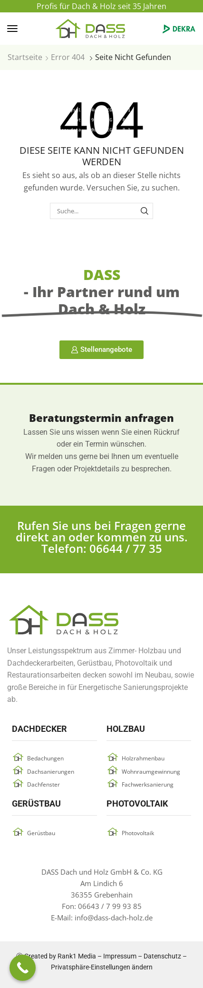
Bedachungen (45, 758)
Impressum (119, 956)
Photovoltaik (138, 833)
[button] (12, 29)
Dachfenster (43, 784)
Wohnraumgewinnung (151, 772)
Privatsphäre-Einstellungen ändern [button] (102, 967)
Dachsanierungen (50, 772)
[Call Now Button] (23, 968)
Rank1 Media (77, 956)
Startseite (25, 57)
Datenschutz (162, 956)
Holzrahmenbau (143, 758)
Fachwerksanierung (148, 784)
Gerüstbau (41, 833)
